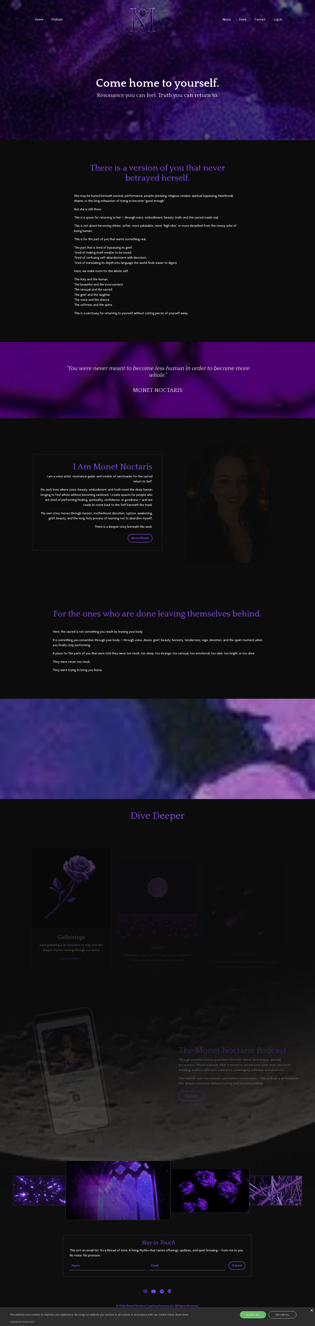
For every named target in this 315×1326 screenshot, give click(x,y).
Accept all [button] (256, 1314)
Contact (260, 19)
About (226, 19)
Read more (181, 1314)
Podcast (57, 19)
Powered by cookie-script (22, 1322)
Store (242, 19)
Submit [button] (237, 1266)
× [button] (311, 1310)
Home (39, 19)
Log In (278, 19)
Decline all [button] (280, 1314)
